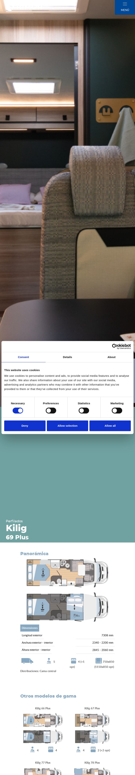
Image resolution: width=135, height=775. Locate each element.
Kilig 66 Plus (42, 708)
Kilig (16, 528)
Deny (24, 425)
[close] (125, 4)
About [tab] (112, 357)
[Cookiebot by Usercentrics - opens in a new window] (115, 346)
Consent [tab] (23, 357)
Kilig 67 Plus (92, 708)
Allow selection (67, 425)
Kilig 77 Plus (42, 763)
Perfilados (14, 521)
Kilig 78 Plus (92, 763)
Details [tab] (67, 357)
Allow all (110, 425)
